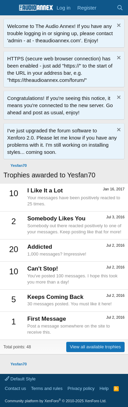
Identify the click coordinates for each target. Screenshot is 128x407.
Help (104, 388)
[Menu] (9, 8)
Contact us (15, 388)
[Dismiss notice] (118, 26)
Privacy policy (81, 388)
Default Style (20, 378)
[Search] (120, 7)
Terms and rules (46, 388)
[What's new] (106, 7)
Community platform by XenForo (55, 401)
